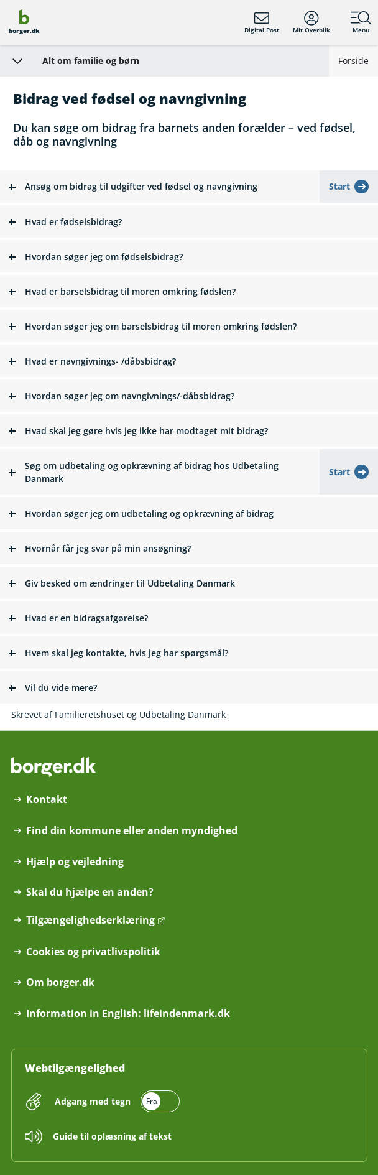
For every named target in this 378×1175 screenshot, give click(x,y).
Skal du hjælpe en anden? (90, 892)
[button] (160, 186)
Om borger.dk (60, 982)
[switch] (116, 1101)
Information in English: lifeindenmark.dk (128, 1013)
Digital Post (261, 22)
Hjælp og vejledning (75, 861)
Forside (353, 61)
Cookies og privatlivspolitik (93, 952)
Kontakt (46, 799)
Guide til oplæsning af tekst (112, 1136)
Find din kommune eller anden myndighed (131, 830)
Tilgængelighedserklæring (90, 920)
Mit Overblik (311, 22)
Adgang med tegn (93, 1101)
